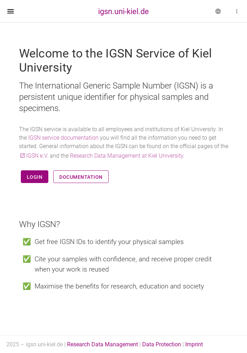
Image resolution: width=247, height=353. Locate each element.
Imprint (194, 344)
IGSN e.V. (37, 155)
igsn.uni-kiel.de (123, 11)
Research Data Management (102, 344)
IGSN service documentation (63, 137)
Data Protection (161, 344)
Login (35, 177)
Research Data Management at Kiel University (126, 155)
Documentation (81, 177)
